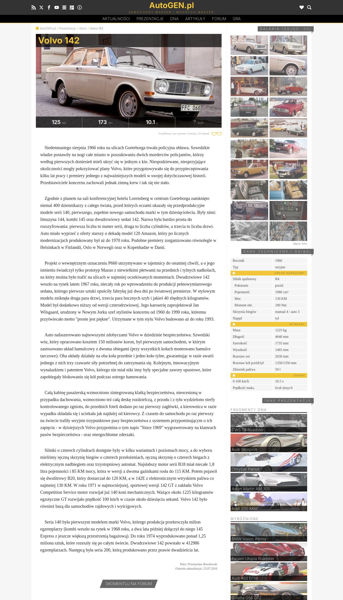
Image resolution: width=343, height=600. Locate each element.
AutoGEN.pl (48, 28)
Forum (219, 18)
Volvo (83, 28)
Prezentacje (150, 18)
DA (174, 19)
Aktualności (116, 18)
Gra (237, 18)
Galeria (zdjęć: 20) (286, 29)
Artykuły (195, 18)
